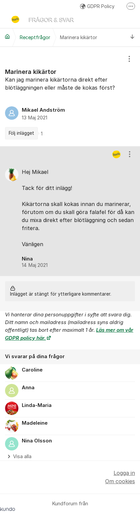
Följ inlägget (21, 133)
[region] (70, 96)
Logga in (124, 473)
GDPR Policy (97, 6)
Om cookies (120, 481)
